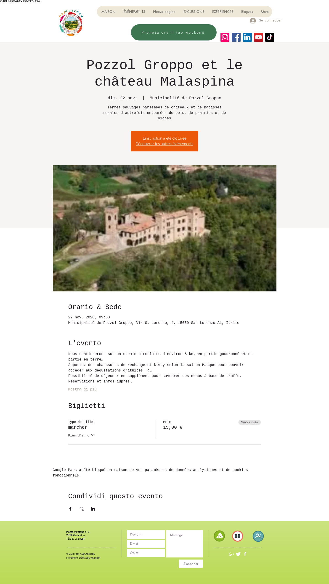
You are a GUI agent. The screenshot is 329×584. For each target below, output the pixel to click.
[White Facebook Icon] (245, 554)
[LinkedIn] (247, 37)
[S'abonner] (191, 564)
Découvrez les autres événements (164, 144)
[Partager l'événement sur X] (82, 509)
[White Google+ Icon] (231, 554)
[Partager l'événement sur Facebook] (70, 509)
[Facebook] (236, 37)
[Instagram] (224, 37)
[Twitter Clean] (238, 554)
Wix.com (95, 557)
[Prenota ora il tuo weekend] (174, 32)
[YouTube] (258, 37)
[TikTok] (269, 37)
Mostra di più (82, 390)
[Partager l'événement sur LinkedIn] (93, 509)
